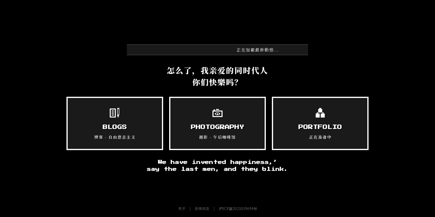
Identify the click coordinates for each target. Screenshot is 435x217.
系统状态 (202, 208)
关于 (181, 208)
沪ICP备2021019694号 (238, 208)
